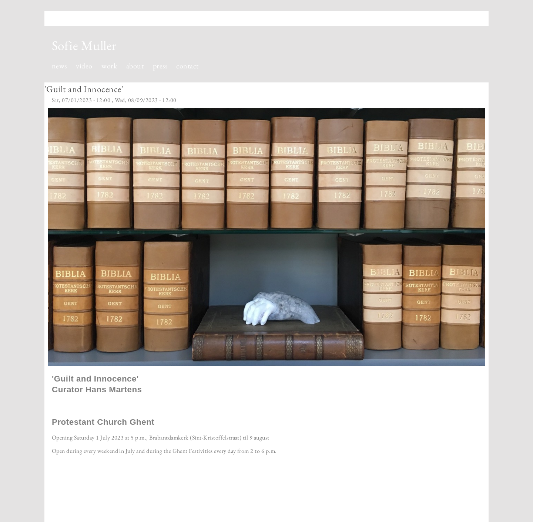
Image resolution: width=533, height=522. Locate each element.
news (59, 66)
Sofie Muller (84, 45)
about (135, 66)
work (109, 66)
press (160, 66)
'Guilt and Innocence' (83, 89)
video (84, 66)
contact (187, 66)
